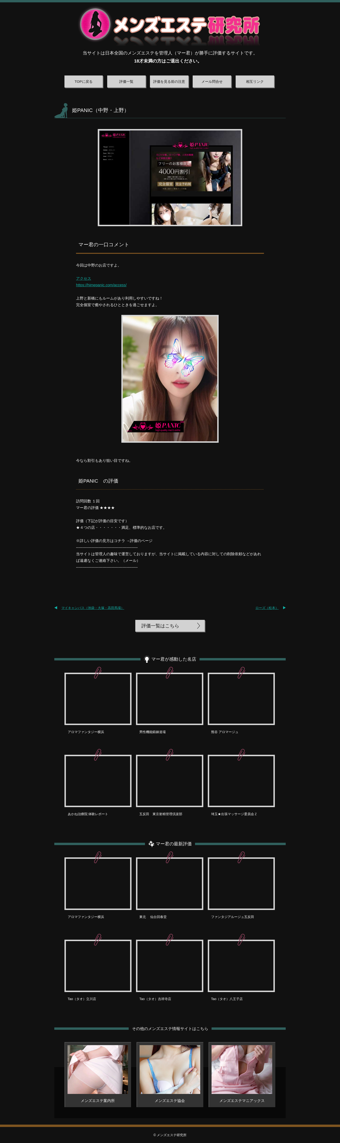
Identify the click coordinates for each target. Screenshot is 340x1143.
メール (130, 561)
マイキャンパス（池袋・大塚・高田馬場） (92, 608)
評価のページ (141, 541)
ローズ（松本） (267, 608)
